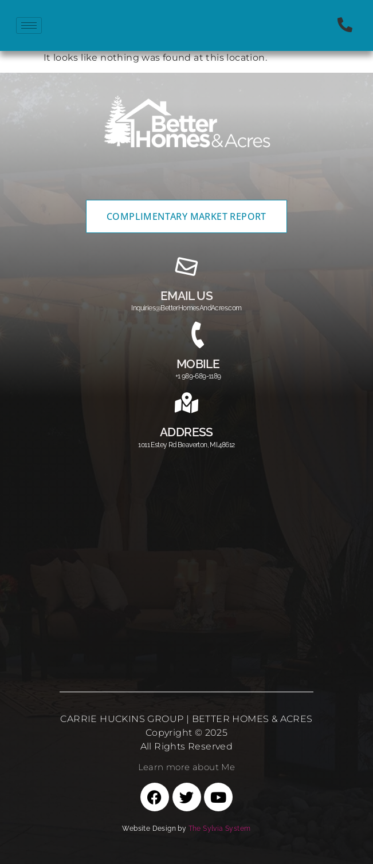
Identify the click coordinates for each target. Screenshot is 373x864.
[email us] (186, 267)
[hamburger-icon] (29, 25)
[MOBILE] (198, 335)
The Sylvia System (220, 828)
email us (186, 296)
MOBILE (197, 364)
